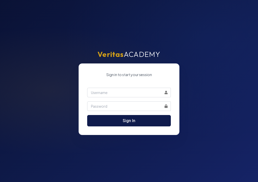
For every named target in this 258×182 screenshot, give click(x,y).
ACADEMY (129, 54)
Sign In (129, 120)
